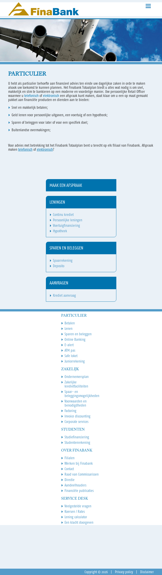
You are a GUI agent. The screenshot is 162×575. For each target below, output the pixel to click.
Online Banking (75, 339)
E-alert (69, 345)
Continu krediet (63, 214)
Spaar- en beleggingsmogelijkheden (82, 394)
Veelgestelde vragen (78, 506)
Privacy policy (124, 572)
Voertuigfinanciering (66, 225)
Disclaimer (147, 572)
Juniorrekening (75, 361)
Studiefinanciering (77, 437)
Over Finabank (76, 450)
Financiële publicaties (79, 491)
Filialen (70, 458)
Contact (69, 469)
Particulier (74, 316)
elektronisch (51, 96)
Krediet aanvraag (64, 295)
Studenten (73, 430)
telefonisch (32, 96)
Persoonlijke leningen (67, 220)
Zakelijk (70, 369)
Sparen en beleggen (78, 334)
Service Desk (74, 499)
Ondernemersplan (77, 377)
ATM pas (70, 350)
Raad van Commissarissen (82, 474)
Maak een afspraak (66, 185)
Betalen (70, 323)
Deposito (58, 266)
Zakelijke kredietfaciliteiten (76, 384)
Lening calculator (76, 517)
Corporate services (76, 422)
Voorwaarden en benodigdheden (76, 403)
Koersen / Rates (75, 511)
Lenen (68, 328)
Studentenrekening (77, 442)
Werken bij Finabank (79, 463)
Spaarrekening (62, 260)
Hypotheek (60, 231)
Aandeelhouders (75, 485)
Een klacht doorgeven (79, 522)
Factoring (70, 411)
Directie (70, 480)
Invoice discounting (77, 416)
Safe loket (71, 356)
